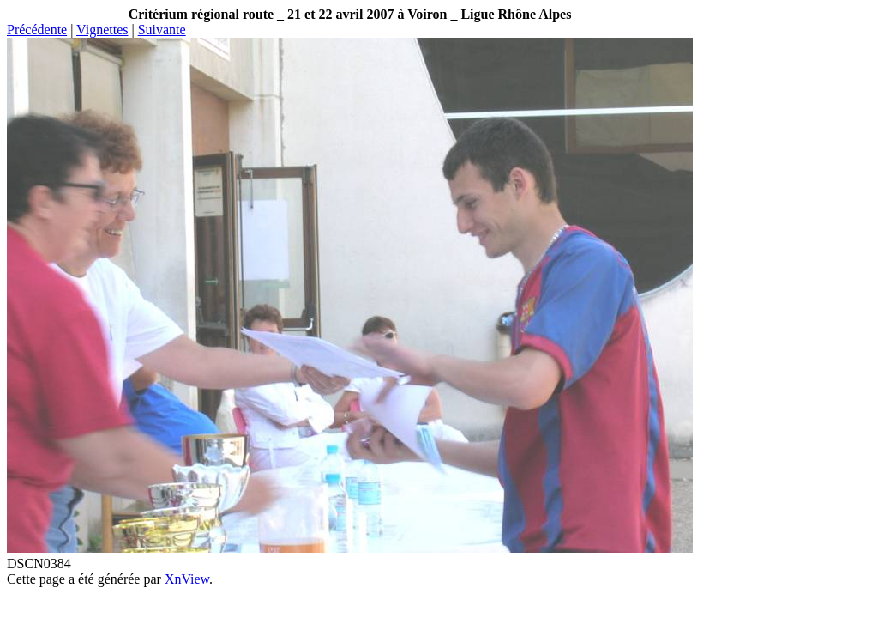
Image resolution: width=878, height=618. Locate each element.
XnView (187, 579)
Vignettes (102, 29)
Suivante (162, 29)
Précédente (37, 29)
